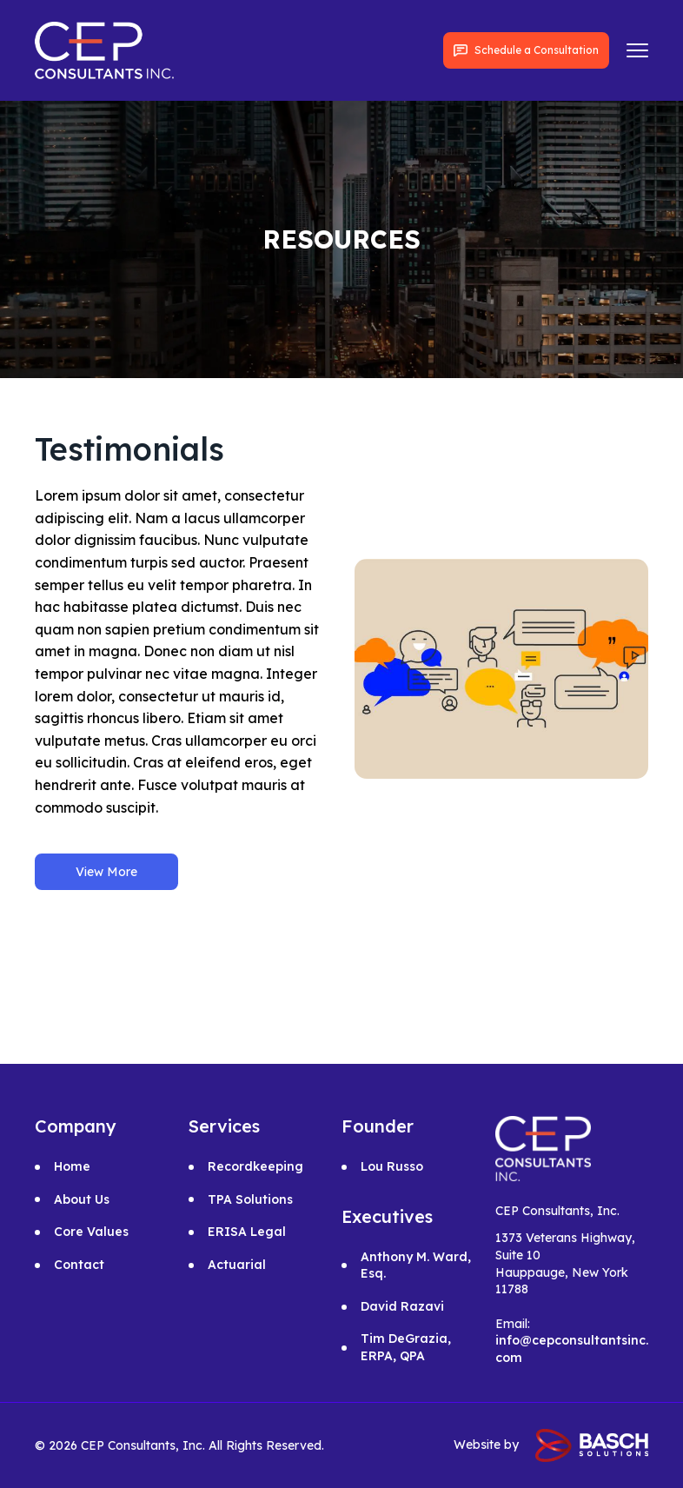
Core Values (91, 1231)
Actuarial (237, 1264)
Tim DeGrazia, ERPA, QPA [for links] (406, 1347)
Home (72, 1166)
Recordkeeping (255, 1166)
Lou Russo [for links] (392, 1166)
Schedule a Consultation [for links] (526, 49)
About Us (81, 1199)
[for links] (104, 48)
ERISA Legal (247, 1231)
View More (106, 872)
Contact (79, 1264)
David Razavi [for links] (402, 1306)
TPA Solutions (250, 1199)
